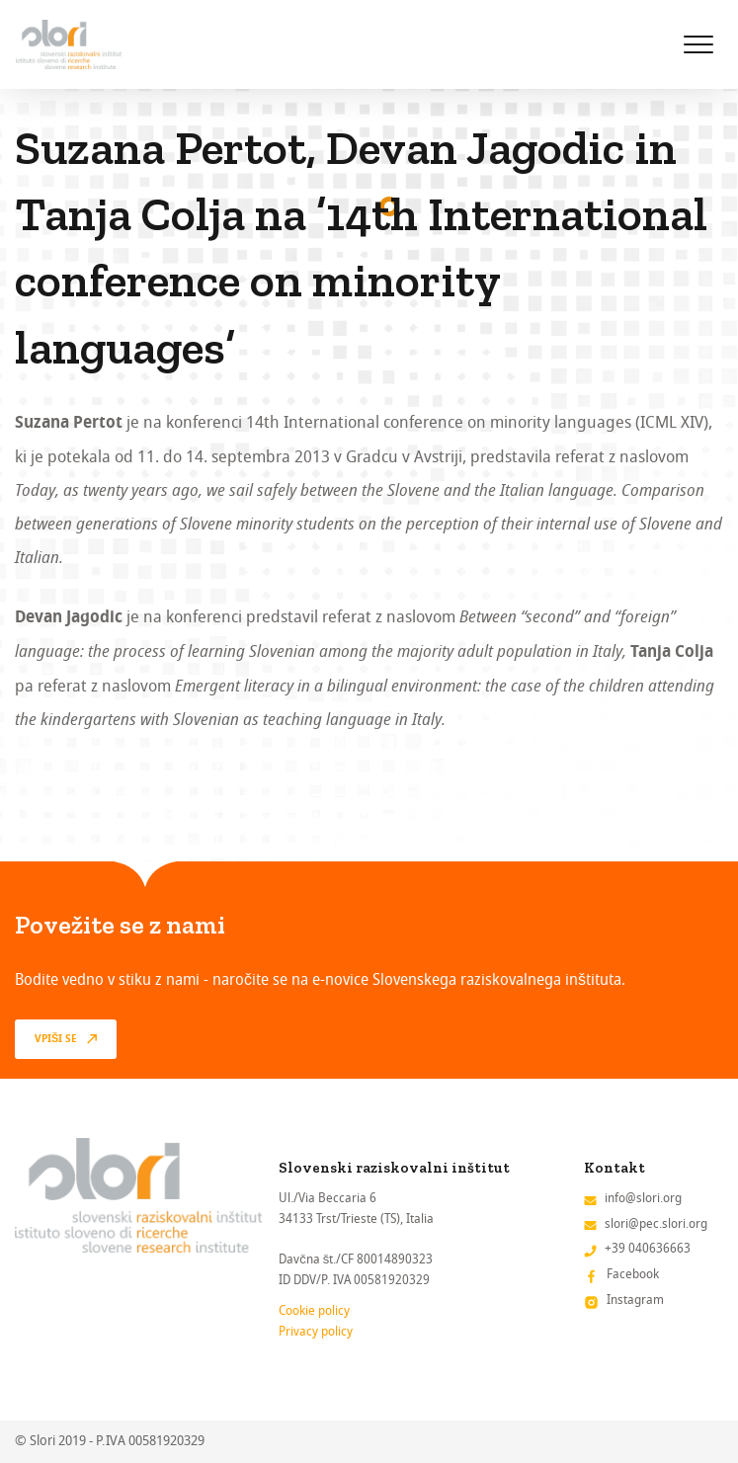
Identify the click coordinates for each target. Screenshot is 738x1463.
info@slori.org (643, 1197)
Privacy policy (316, 1331)
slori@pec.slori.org (656, 1223)
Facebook (633, 1273)
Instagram (635, 1299)
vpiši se (56, 1039)
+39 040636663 (648, 1248)
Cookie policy (314, 1310)
